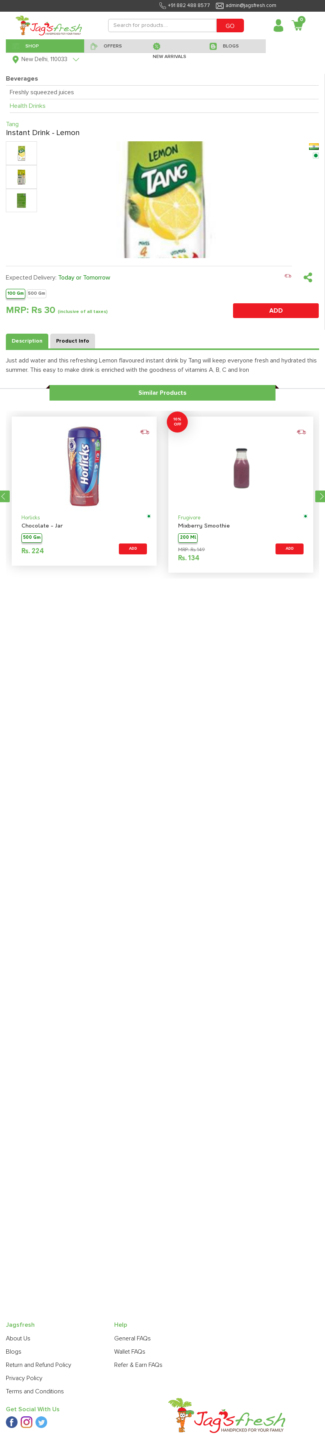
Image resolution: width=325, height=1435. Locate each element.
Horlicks (30, 518)
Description (27, 341)
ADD (276, 311)
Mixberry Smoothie (204, 526)
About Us (18, 1338)
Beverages (22, 79)
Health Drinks (28, 106)
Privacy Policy (24, 1378)
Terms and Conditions (35, 1391)
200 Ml (188, 538)
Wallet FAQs (129, 1352)
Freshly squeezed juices (42, 92)
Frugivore (189, 518)
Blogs (13, 1352)
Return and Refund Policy (38, 1365)
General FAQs (132, 1338)
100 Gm (15, 293)
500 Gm (36, 293)
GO (230, 26)
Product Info (72, 341)
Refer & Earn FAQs (138, 1365)
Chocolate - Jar (42, 526)
